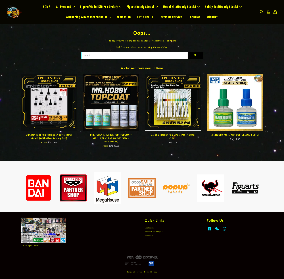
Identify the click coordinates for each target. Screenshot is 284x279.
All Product (65, 7)
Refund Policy (150, 272)
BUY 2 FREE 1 (145, 17)
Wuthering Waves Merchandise (88, 17)
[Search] (134, 55)
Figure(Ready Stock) (142, 7)
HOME (46, 7)
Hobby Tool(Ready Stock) (223, 7)
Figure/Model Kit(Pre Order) (100, 7)
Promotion (123, 17)
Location (195, 17)
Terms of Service (134, 272)
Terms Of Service (170, 17)
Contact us (149, 228)
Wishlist (212, 17)
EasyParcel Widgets (154, 231)
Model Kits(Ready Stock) (181, 7)
